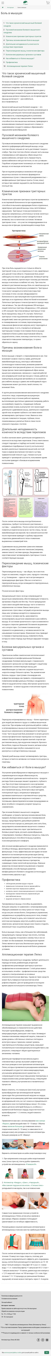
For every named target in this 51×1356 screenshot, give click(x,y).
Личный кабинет (6, 1302)
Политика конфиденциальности (11, 1296)
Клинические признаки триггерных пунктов (22, 36)
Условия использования (9, 1298)
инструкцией (25, 1330)
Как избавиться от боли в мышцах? (18, 58)
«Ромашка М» (31, 1164)
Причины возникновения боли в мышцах (21, 40)
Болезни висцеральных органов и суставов (22, 55)
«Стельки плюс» (37, 1185)
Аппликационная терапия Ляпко (18, 66)
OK (47, 1352)
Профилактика (10, 62)
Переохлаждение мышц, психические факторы (24, 51)
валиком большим (15, 1126)
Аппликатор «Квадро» (12, 1182)
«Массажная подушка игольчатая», (16, 1185)
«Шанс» (25, 1182)
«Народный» (34, 1182)
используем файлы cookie (12, 1352)
